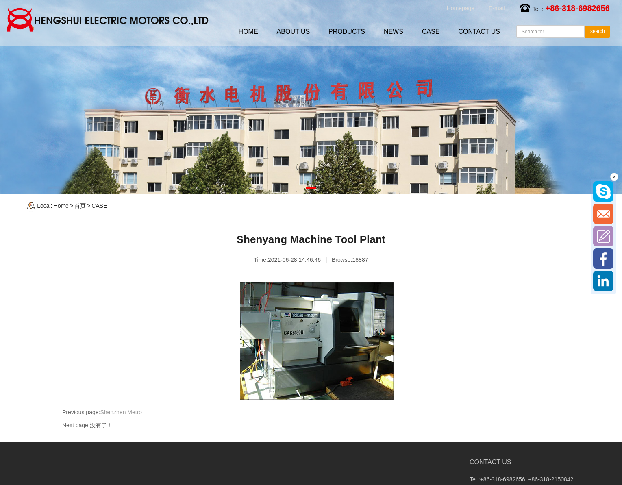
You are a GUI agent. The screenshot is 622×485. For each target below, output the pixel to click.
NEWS (393, 31)
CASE (431, 31)
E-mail (497, 8)
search (597, 31)
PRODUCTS (346, 31)
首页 (80, 205)
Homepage (461, 8)
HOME (248, 31)
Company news (42, 477)
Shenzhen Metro (121, 412)
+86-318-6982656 (578, 8)
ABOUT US (293, 31)
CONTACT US (479, 31)
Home (61, 205)
